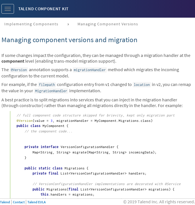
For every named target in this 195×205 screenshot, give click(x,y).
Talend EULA (36, 202)
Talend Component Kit (43, 8)
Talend (5, 202)
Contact (19, 202)
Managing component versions (107, 23)
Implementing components (31, 23)
